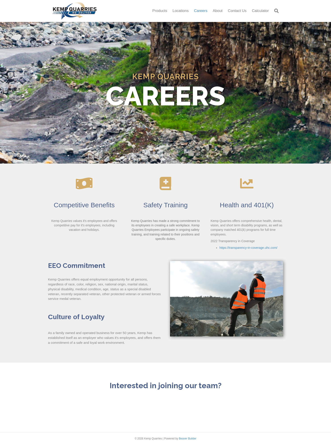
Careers (200, 11)
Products (159, 11)
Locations (180, 11)
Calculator (260, 11)
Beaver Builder (187, 438)
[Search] (275, 11)
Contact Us (237, 11)
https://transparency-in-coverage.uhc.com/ (248, 247)
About (217, 11)
